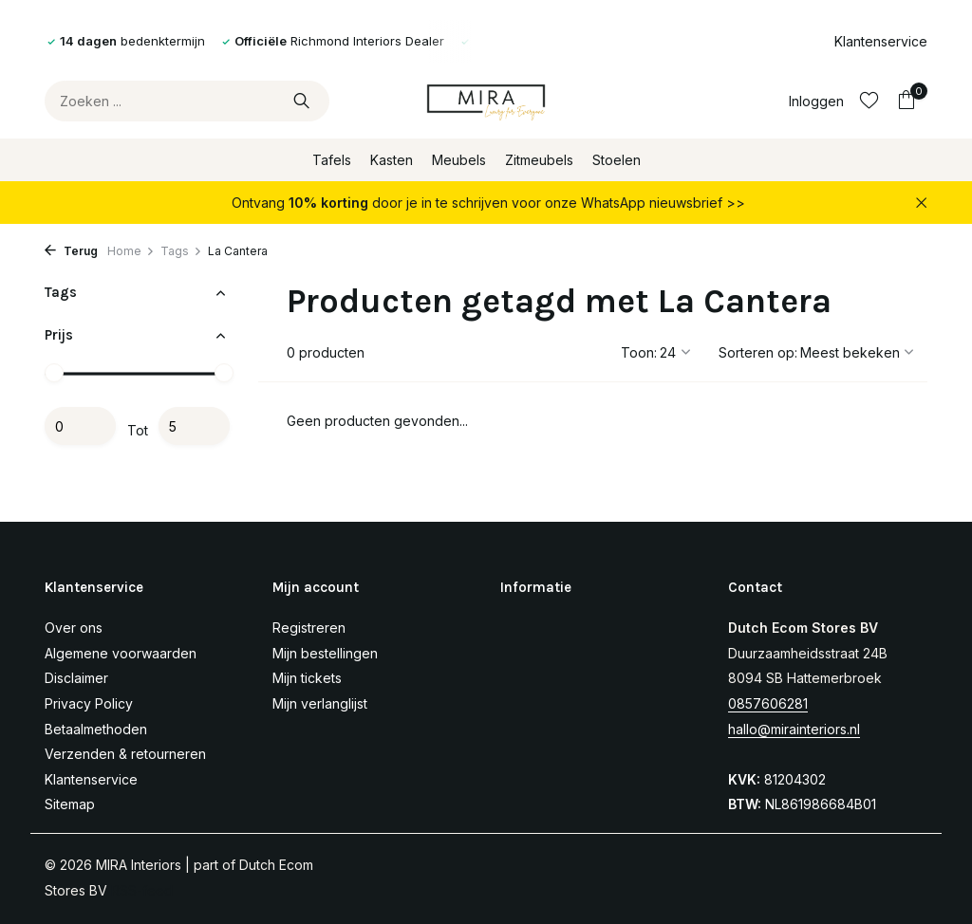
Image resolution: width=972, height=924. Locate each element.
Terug (71, 251)
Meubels (459, 160)
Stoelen (616, 160)
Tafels (331, 160)
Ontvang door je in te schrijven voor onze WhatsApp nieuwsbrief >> (488, 202)
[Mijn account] (816, 101)
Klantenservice (880, 41)
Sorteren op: (758, 352)
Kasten (391, 160)
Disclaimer (76, 678)
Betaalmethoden (96, 729)
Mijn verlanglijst (319, 703)
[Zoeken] (187, 101)
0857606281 (768, 703)
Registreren (309, 627)
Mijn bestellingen (325, 653)
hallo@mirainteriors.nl (794, 729)
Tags (181, 251)
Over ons (74, 627)
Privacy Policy (89, 703)
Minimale (80, 426)
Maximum (194, 426)
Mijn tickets (307, 678)
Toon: (639, 352)
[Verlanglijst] (869, 100)
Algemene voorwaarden (120, 653)
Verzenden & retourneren (125, 754)
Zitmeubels (539, 160)
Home (131, 251)
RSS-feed (142, 890)
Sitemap (70, 804)
